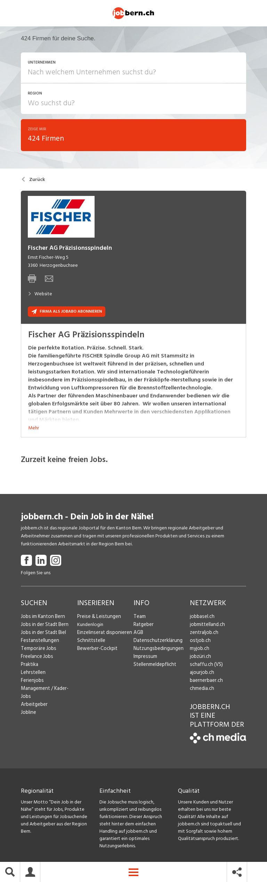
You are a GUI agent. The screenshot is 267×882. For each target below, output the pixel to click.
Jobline (28, 706)
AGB (138, 634)
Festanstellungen (38, 642)
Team (139, 618)
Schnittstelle (90, 642)
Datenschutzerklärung (156, 642)
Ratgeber (143, 626)
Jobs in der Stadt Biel (42, 634)
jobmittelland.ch (207, 626)
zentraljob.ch (203, 634)
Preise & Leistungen (97, 618)
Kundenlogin (90, 626)
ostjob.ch (199, 642)
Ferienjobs (31, 682)
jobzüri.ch (200, 658)
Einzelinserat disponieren (103, 634)
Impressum (144, 658)
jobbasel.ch (201, 618)
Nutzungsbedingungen (157, 650)
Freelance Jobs (36, 658)
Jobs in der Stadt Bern (43, 626)
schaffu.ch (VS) (205, 666)
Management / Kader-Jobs (48, 690)
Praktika (29, 666)
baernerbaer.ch (205, 682)
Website (40, 295)
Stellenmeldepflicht (154, 666)
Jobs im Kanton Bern (42, 618)
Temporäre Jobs (37, 650)
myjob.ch (199, 650)
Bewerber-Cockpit (96, 650)
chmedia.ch (201, 690)
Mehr (33, 429)
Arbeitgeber (34, 698)
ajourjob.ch (201, 674)
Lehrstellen (32, 674)
